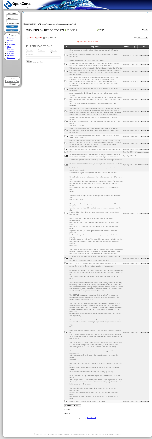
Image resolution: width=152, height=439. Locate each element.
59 (67, 89)
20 (67, 401)
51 (67, 136)
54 (67, 111)
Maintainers (11, 55)
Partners (10, 53)
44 (67, 152)
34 (67, 213)
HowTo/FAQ (11, 44)
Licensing (10, 49)
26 (67, 332)
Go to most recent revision (89, 42)
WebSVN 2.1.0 (91, 418)
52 (67, 130)
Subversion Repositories (45, 30)
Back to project (29, 24)
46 (67, 143)
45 (67, 149)
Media (9, 47)
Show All (67, 413)
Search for (29, 55)
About (9, 42)
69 (67, 71)
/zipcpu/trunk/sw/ (143, 55)
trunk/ (40, 37)
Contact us (11, 58)
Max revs (53, 50)
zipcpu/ (32, 37)
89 (67, 55)
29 (67, 263)
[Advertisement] (12, 68)
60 (67, 81)
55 (67, 99)
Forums (9, 40)
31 (67, 258)
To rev (40, 50)
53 (67, 121)
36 (67, 165)
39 (67, 156)
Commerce (10, 51)
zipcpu (72, 30)
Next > (69, 410)
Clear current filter (36, 62)
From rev (29, 50)
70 (67, 64)
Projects (10, 38)
